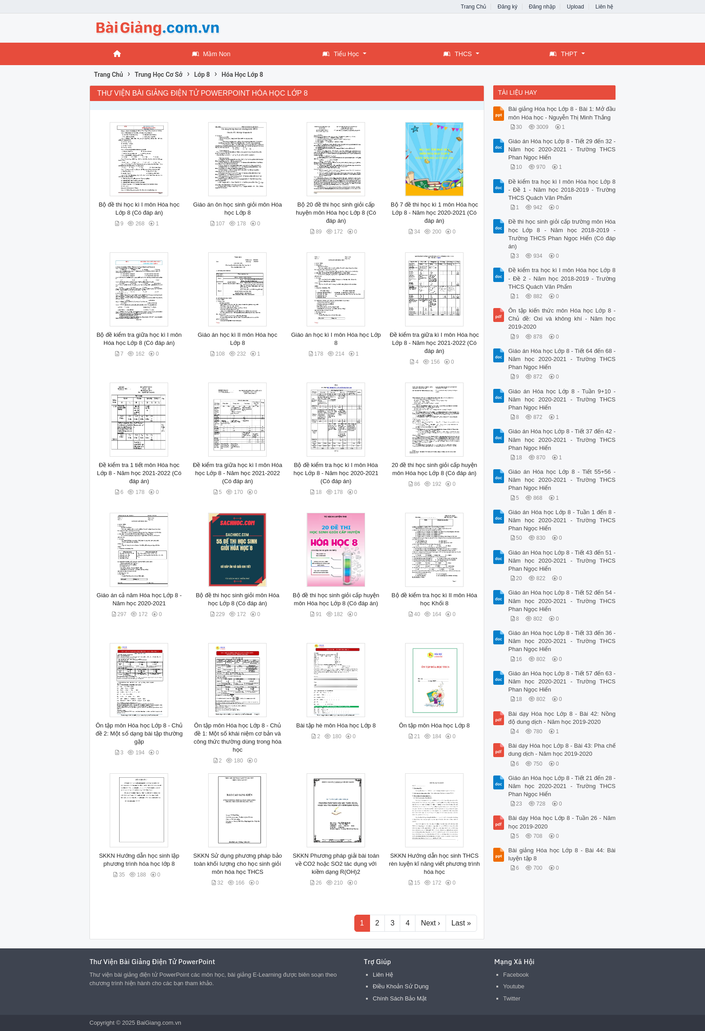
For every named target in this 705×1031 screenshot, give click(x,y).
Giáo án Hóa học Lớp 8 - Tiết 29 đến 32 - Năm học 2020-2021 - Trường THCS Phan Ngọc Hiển (562, 149)
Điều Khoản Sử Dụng (400, 986)
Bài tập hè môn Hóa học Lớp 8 (336, 725)
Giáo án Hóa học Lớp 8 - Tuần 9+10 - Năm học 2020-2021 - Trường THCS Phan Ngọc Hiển (562, 399)
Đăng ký (508, 7)
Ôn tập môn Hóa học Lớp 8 (434, 725)
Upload (575, 7)
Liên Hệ (383, 974)
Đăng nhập (542, 7)
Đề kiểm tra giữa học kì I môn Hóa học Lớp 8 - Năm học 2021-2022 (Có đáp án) (237, 473)
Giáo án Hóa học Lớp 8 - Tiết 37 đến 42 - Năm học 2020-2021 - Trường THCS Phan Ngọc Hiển (562, 439)
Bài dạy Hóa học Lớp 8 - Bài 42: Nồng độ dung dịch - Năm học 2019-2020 (562, 717)
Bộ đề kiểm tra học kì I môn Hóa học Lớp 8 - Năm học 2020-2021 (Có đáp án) (336, 473)
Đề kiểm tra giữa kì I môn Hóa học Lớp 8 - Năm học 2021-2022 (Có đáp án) (434, 342)
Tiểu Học (340, 54)
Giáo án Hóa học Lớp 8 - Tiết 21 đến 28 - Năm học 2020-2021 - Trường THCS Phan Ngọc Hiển (562, 786)
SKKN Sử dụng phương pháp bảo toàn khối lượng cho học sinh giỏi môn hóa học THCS (237, 863)
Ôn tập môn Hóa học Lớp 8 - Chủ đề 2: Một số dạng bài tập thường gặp (139, 733)
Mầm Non (211, 54)
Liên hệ (604, 7)
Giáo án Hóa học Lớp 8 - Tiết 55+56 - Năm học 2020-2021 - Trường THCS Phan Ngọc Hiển (562, 479)
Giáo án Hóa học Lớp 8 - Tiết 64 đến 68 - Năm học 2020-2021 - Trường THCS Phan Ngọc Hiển (562, 359)
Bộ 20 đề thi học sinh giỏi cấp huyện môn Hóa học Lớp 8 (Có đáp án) (336, 212)
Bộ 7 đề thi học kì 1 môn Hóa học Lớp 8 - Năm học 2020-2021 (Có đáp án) (434, 212)
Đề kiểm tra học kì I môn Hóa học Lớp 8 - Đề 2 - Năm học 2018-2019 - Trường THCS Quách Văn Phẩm (562, 278)
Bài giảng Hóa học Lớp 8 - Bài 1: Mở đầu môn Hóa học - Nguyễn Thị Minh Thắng (562, 113)
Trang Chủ (473, 7)
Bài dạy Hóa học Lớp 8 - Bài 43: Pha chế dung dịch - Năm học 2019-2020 (562, 749)
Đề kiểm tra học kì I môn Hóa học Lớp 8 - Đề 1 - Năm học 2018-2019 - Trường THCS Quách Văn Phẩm (562, 189)
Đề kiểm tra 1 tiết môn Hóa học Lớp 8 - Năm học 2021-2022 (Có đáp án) (139, 473)
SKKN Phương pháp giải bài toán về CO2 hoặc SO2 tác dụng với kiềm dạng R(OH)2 (336, 863)
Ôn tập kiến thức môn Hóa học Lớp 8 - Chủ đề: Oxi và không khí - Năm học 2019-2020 (562, 318)
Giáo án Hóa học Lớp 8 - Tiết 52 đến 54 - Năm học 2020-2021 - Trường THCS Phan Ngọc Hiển (562, 600)
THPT (563, 54)
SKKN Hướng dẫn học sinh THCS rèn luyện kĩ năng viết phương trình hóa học (434, 863)
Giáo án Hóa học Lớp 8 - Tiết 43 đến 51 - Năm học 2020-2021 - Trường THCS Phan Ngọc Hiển (562, 560)
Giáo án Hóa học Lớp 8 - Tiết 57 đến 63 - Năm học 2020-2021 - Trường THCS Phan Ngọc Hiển (562, 681)
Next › (430, 923)
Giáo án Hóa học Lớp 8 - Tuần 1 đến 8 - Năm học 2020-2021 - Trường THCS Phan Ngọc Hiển (562, 520)
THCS (457, 54)
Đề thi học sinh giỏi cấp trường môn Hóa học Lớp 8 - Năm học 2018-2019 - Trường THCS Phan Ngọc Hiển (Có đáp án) (562, 234)
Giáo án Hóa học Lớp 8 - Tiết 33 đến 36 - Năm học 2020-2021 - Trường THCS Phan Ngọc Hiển (562, 641)
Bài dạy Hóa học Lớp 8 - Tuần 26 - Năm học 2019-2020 (562, 822)
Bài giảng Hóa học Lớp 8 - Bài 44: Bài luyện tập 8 (562, 854)
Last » (461, 923)
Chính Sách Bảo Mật (400, 998)
